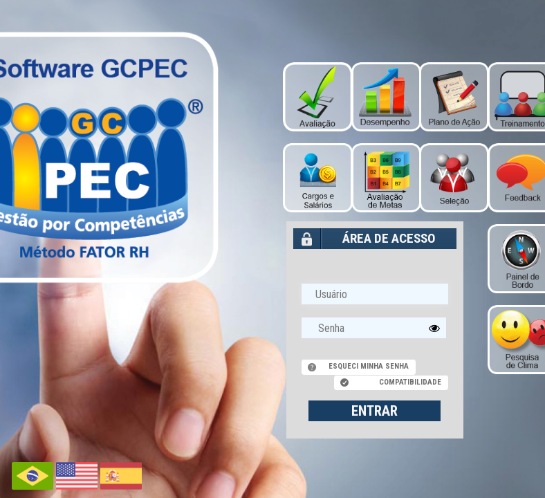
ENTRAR (374, 411)
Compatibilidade (410, 382)
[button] (434, 327)
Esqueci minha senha (369, 366)
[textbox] (374, 327)
